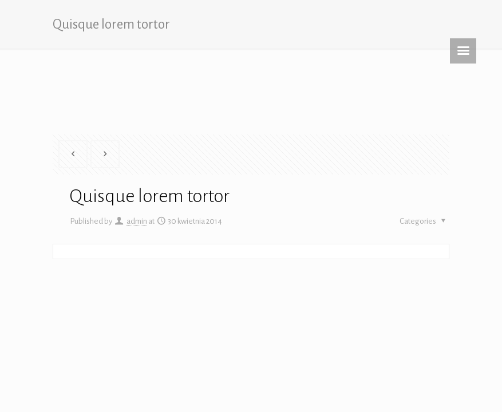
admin (137, 221)
